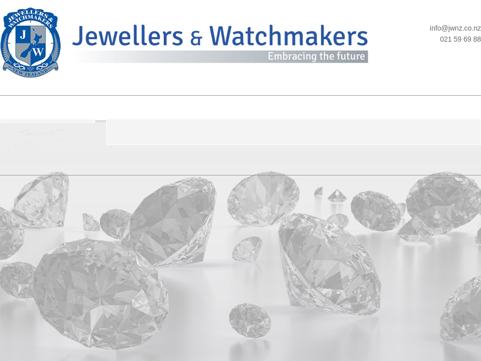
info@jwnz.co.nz (455, 28)
